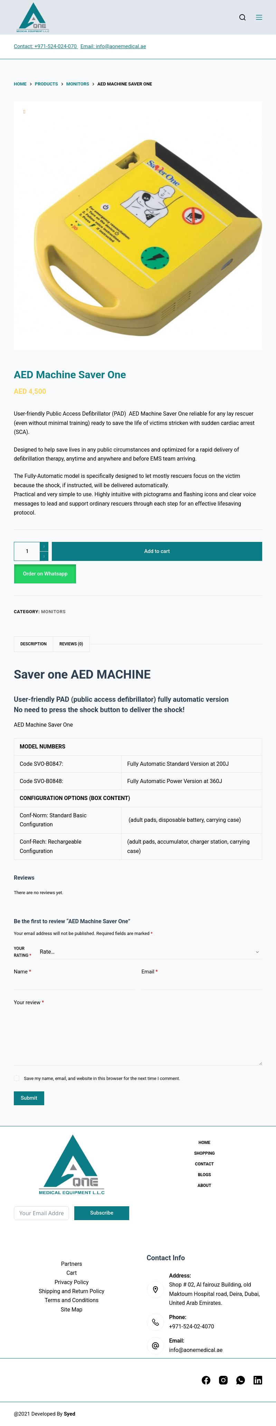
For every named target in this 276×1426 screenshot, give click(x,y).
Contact (204, 1164)
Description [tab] (33, 644)
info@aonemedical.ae (196, 1350)
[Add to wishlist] (24, 112)
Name (22, 972)
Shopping (204, 1153)
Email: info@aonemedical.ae (113, 46)
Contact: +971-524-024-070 (46, 46)
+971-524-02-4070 (191, 1326)
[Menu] (259, 17)
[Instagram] (223, 1380)
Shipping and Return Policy (71, 1291)
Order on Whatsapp (45, 574)
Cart (71, 1273)
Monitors (53, 611)
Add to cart (157, 551)
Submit (29, 1098)
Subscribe (101, 1213)
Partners (71, 1264)
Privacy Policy (72, 1282)
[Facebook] (206, 1380)
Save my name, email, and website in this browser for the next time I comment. (102, 1078)
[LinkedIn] (258, 1380)
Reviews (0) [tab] (71, 644)
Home (204, 1142)
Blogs (204, 1174)
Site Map (72, 1309)
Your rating (22, 952)
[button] (138, 573)
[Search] (242, 17)
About (204, 1185)
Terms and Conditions (71, 1300)
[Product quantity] (31, 551)
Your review (29, 1002)
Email (150, 972)
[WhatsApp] (240, 1380)
